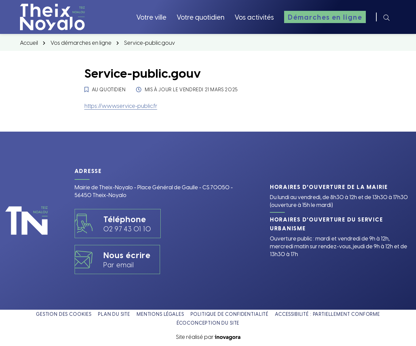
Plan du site (114, 314)
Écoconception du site (208, 323)
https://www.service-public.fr (120, 105)
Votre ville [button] (151, 16)
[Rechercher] (386, 17)
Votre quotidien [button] (200, 16)
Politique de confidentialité (230, 314)
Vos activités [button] (254, 16)
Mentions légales (160, 314)
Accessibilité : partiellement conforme (327, 314)
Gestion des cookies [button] (64, 314)
